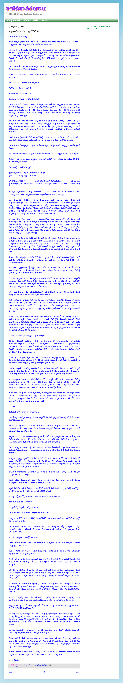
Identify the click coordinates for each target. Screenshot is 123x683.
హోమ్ (44, 672)
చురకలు (35, 20)
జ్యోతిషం (27, 20)
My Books (45, 20)
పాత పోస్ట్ (77, 672)
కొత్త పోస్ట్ (11, 672)
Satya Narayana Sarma (26, 665)
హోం (8, 20)
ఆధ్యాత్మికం (16, 20)
